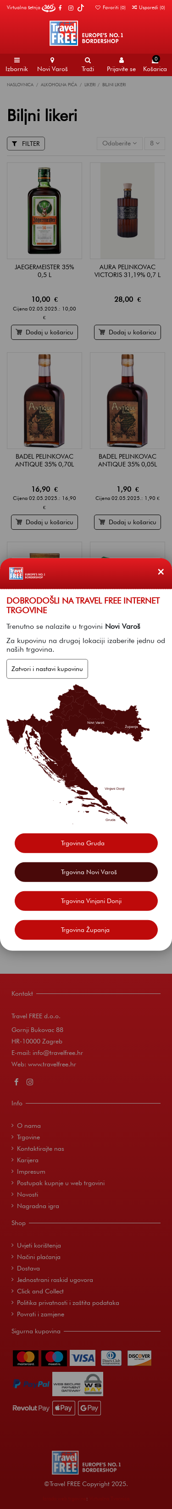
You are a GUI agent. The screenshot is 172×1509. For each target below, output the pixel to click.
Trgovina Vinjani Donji (91, 900)
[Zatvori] (160, 571)
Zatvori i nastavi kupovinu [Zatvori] (47, 668)
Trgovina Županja (85, 929)
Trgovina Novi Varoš (89, 872)
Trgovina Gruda (83, 843)
